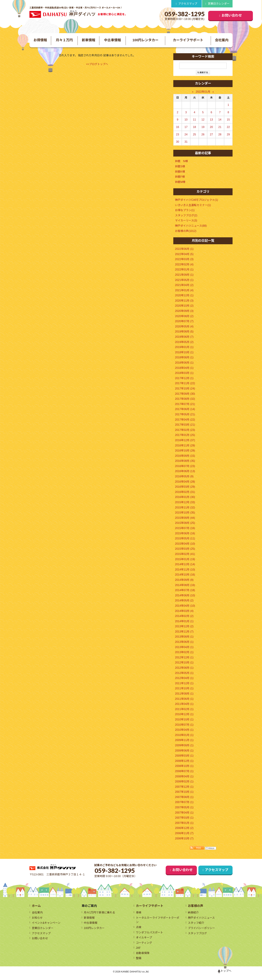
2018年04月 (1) (184, 367)
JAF (138, 948)
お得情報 (40, 40)
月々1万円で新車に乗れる (99, 912)
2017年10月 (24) (185, 388)
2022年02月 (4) (184, 264)
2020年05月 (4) (184, 326)
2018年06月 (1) (184, 362)
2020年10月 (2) (184, 305)
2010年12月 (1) (184, 714)
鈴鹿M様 (180, 182)
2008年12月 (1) (184, 760)
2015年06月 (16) (185, 533)
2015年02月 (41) (185, 554)
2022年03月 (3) (184, 259)
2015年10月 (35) (185, 512)
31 (186, 141)
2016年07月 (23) (185, 466)
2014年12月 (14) (185, 564)
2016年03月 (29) (185, 486)
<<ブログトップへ (97, 64)
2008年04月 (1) (184, 776)
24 (186, 134)
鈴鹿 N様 (181, 161)
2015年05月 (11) (185, 538)
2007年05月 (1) (184, 807)
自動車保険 (142, 953)
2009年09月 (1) (184, 745)
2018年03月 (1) (184, 373)
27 (211, 134)
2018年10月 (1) (184, 352)
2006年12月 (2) (184, 828)
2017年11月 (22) (185, 383)
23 (177, 134)
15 (228, 119)
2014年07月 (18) (185, 590)
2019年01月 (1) (184, 347)
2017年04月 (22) (185, 419)
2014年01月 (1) (184, 621)
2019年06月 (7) (184, 336)
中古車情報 (112, 40)
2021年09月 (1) (184, 274)
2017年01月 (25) (185, 435)
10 (186, 119)
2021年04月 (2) (184, 285)
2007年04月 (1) (184, 812)
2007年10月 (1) (184, 792)
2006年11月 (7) (184, 833)
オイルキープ (144, 937)
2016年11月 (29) (185, 445)
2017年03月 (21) (185, 424)
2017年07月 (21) (185, 404)
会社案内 (221, 40)
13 (211, 119)
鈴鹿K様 (180, 171)
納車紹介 (193, 912)
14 (219, 119)
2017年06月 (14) (185, 409)
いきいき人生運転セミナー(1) (193, 205)
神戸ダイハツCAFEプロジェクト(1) (196, 199)
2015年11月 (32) (185, 507)
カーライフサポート (188, 40)
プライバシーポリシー (201, 928)
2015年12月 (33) (185, 502)
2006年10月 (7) (184, 838)
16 (177, 127)
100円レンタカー (145, 40)
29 (228, 134)
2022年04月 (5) (184, 254)
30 (177, 141)
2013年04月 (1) (184, 647)
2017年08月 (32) (185, 399)
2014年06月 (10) (185, 595)
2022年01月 (203, 91)
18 (194, 127)
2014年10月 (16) (185, 574)
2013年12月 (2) (184, 626)
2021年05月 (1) (184, 280)
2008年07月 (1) (184, 771)
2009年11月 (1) (184, 740)
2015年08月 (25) (185, 523)
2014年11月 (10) (185, 569)
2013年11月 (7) (184, 631)
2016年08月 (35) (185, 461)
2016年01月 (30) (185, 497)
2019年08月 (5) (184, 331)
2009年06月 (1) (184, 750)
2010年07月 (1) (184, 724)
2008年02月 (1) (184, 781)
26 (202, 134)
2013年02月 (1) (184, 652)
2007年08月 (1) (184, 797)
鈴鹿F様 (180, 176)
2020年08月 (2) (184, 316)
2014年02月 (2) (184, 616)
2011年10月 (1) (184, 688)
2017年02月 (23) (185, 429)
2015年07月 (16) (185, 528)
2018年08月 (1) (184, 357)
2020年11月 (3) (184, 300)
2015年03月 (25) (185, 548)
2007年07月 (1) (184, 802)
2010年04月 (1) (184, 730)
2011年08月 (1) (184, 693)
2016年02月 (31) (185, 492)
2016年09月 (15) (185, 455)
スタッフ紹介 (196, 923)
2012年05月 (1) (184, 673)
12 (202, 119)
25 (194, 134)
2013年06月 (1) (184, 641)
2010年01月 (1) (184, 735)
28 (219, 134)
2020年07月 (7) (184, 321)
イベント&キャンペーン (46, 923)
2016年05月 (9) (184, 476)
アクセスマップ (187, 3)
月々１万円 (64, 40)
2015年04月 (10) (185, 543)
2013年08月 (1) (184, 636)
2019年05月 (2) (184, 342)
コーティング (144, 942)
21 (219, 127)
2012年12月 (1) (184, 657)
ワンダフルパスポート (149, 932)
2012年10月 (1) (184, 662)
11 (194, 119)
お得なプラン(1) (185, 210)
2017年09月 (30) (185, 393)
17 (186, 127)
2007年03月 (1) (184, 817)
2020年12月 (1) (184, 295)
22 (228, 127)
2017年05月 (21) (185, 414)
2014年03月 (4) (184, 611)
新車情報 (88, 40)
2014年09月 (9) (184, 579)
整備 (138, 958)
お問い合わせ (211, 15)
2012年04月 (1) (184, 678)
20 (211, 127)
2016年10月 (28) (185, 450)
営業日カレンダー (219, 3)
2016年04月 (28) (185, 481)
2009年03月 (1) (184, 755)
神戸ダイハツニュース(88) (191, 225)
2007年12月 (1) (184, 786)
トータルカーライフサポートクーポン (157, 920)
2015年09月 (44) (185, 517)
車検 (138, 912)
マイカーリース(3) (186, 220)
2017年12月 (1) (184, 378)
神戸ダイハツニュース (201, 917)
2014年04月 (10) (185, 605)
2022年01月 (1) (184, 269)
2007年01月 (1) (184, 822)
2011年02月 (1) (184, 709)
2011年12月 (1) (184, 683)
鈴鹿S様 (180, 166)
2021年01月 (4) (184, 290)
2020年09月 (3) (184, 310)
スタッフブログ (197, 933)
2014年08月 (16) (185, 585)
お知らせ (37, 917)
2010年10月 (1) (184, 719)
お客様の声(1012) (185, 231)
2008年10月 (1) (184, 766)
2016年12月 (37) (185, 440)
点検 (138, 927)
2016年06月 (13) (185, 471)
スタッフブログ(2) (186, 215)
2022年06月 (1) (184, 248)
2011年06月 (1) (184, 698)
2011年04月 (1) (184, 704)
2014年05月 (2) (184, 600)
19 (202, 127)
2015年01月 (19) (185, 559)
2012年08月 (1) (184, 667)
